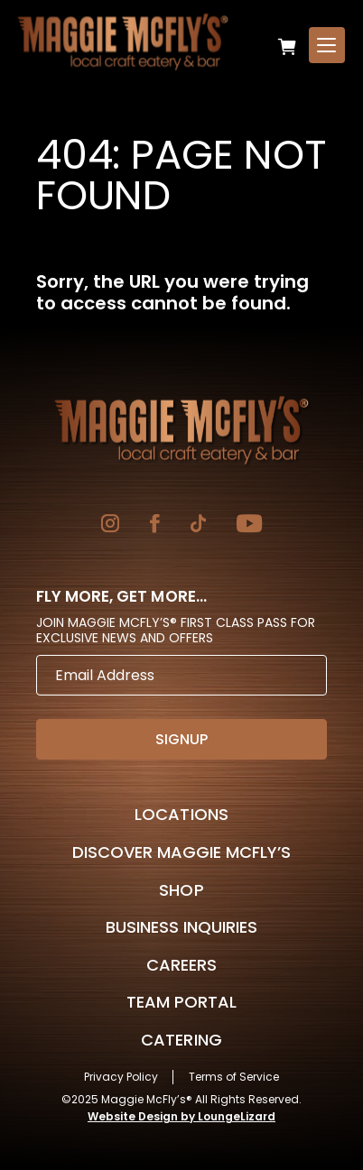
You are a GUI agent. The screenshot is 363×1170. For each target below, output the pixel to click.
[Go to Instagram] (110, 525)
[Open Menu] (327, 45)
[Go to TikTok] (198, 525)
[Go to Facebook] (155, 525)
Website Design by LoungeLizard (181, 1116)
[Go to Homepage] (181, 430)
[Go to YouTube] (249, 525)
